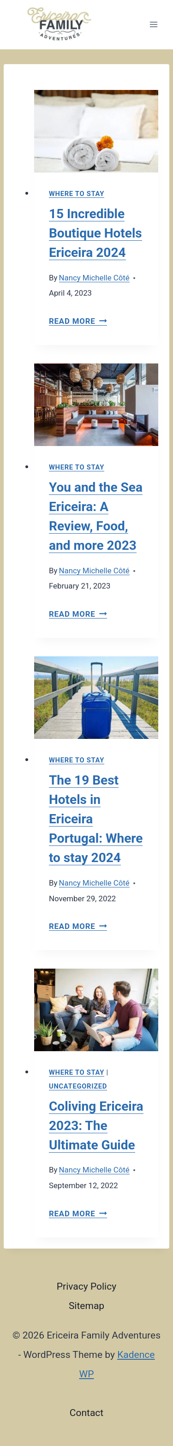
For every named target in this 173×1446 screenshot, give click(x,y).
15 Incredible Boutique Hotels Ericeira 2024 (95, 233)
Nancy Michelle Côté (94, 277)
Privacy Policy (86, 1286)
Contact (86, 1412)
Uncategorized (78, 1086)
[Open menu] (153, 25)
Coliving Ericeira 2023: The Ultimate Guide (96, 1126)
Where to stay (76, 194)
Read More (78, 321)
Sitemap (86, 1305)
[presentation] (96, 131)
